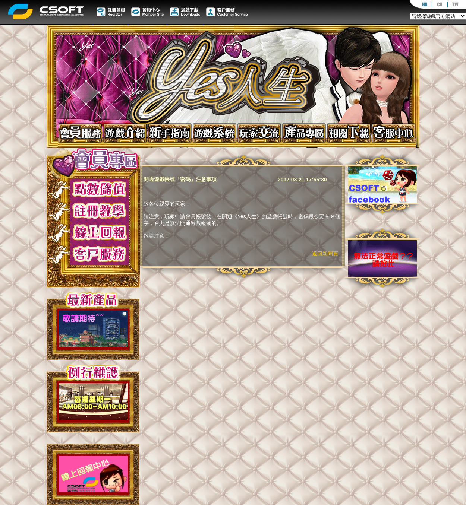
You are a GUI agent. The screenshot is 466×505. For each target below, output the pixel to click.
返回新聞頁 (325, 254)
